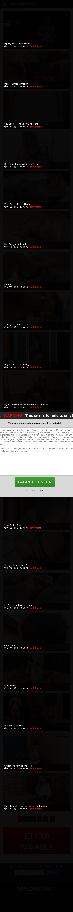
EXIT (41, 490)
